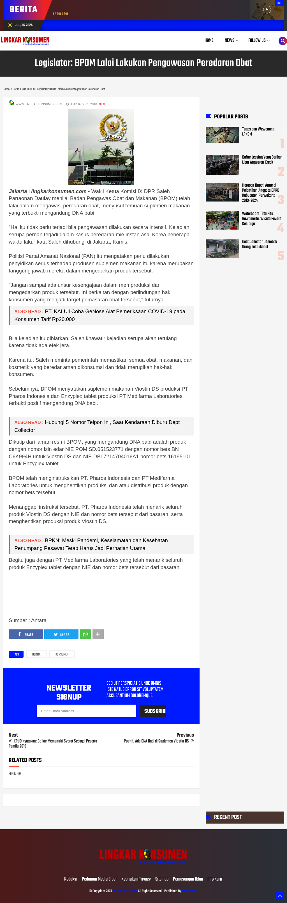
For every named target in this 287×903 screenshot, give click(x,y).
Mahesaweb (189, 891)
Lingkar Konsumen (125, 891)
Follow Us (257, 40)
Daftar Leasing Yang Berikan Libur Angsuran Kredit (262, 160)
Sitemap (161, 879)
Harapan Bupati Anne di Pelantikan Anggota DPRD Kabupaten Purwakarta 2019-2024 (260, 193)
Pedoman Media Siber (99, 879)
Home (209, 40)
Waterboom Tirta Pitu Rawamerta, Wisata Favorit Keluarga (261, 219)
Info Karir (215, 879)
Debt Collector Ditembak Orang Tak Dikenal (259, 244)
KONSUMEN (61, 654)
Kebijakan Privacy (136, 879)
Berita (36, 654)
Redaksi (70, 879)
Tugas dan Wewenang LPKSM (258, 132)
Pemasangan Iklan (188, 879)
